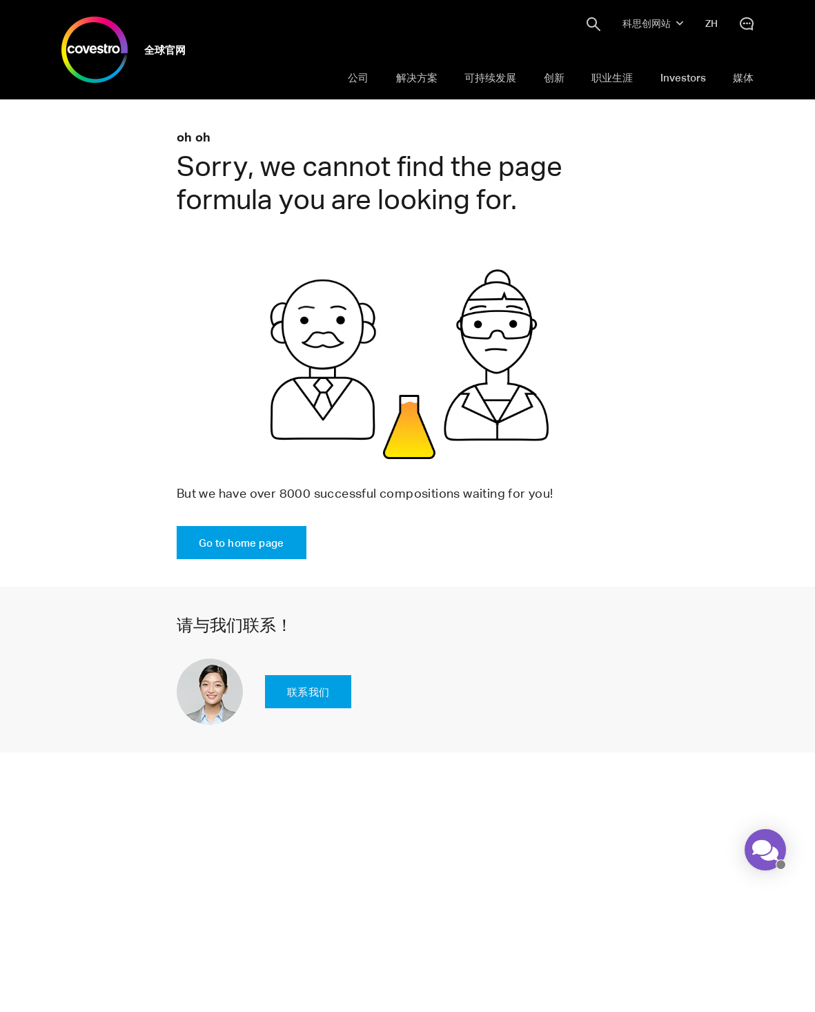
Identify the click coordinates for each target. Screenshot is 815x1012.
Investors (683, 77)
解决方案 (417, 77)
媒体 (743, 77)
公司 (358, 77)
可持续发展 (490, 77)
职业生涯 (612, 77)
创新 (554, 77)
